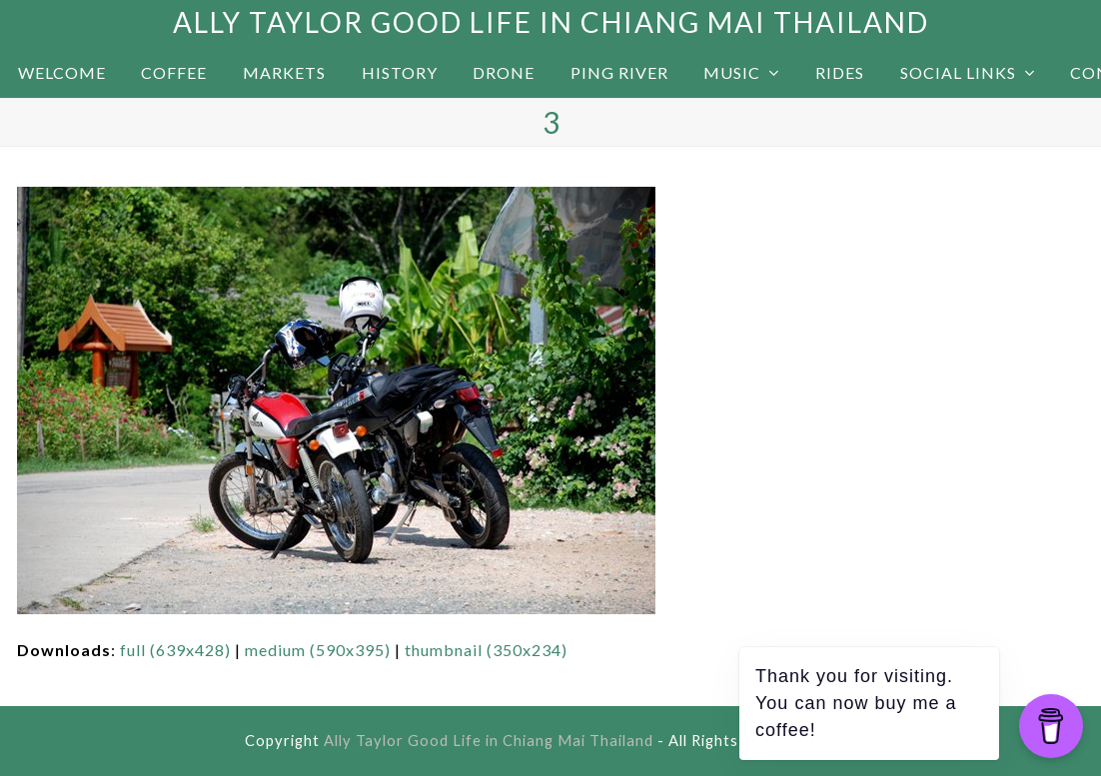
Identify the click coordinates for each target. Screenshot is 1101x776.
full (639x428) (175, 649)
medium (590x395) (318, 649)
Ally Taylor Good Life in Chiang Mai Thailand (551, 22)
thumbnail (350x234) (486, 649)
